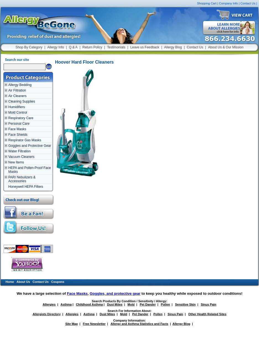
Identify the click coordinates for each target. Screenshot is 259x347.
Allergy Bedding (20, 85)
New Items (16, 162)
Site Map (71, 323)
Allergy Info (55, 47)
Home (10, 281)
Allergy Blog (173, 47)
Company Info (228, 3)
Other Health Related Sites (207, 314)
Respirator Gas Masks (24, 140)
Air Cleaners (17, 96)
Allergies (49, 304)
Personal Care (19, 124)
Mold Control (17, 112)
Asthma (66, 304)
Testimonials (116, 47)
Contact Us (247, 3)
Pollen (165, 304)
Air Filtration (17, 90)
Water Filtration (19, 151)
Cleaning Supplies (21, 101)
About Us (23, 281)
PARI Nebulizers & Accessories (21, 179)
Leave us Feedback (144, 47)
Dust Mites (114, 304)
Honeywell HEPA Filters (25, 187)
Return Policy (92, 47)
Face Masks (17, 129)
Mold (131, 304)
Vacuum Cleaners (21, 157)
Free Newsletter (94, 323)
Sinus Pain (208, 304)
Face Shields (17, 135)
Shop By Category (28, 47)
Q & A (73, 47)
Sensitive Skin (185, 304)
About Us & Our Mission (226, 47)
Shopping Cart (206, 3)
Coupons (57, 281)
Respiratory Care (20, 118)
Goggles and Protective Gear (29, 146)
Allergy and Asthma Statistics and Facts (139, 323)
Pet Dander (148, 304)
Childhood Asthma (89, 304)
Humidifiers (16, 107)
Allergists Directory (47, 314)
